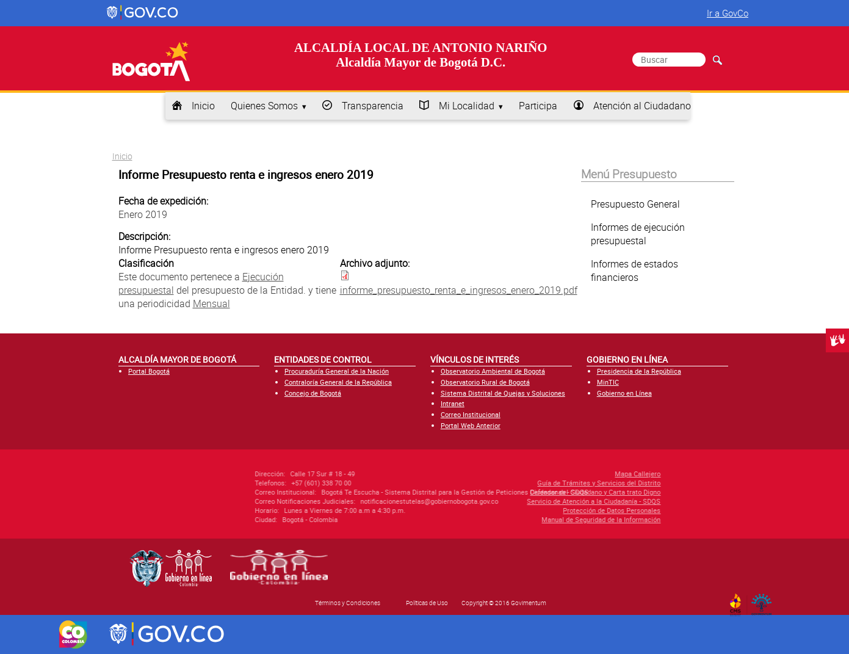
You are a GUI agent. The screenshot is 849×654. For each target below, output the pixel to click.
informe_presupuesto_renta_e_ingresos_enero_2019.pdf (458, 290)
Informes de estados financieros (634, 270)
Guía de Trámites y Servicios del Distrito (543, 482)
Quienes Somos (264, 105)
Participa (538, 105)
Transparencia (372, 105)
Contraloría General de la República (338, 382)
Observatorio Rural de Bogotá (485, 382)
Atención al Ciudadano (642, 105)
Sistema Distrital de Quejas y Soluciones (503, 393)
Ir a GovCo (727, 13)
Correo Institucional (470, 414)
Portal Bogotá (149, 371)
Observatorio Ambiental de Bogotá (493, 371)
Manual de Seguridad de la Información (545, 519)
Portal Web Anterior (470, 425)
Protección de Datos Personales (556, 510)
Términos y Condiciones (347, 602)
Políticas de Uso (427, 602)
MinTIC (608, 382)
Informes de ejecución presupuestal (638, 233)
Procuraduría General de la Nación (336, 371)
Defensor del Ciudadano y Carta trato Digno (539, 491)
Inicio (203, 105)
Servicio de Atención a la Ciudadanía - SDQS (538, 501)
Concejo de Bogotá (312, 393)
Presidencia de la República (639, 371)
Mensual (211, 303)
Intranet (452, 403)
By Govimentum (764, 601)
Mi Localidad (466, 105)
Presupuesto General (635, 204)
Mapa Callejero (582, 473)
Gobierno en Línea (624, 393)
